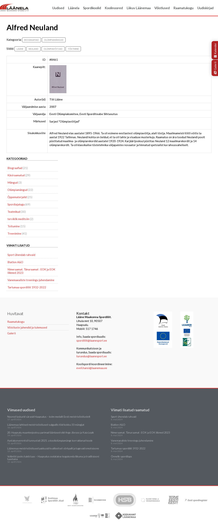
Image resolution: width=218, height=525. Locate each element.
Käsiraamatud (16, 175)
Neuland (33, 49)
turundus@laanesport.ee (91, 356)
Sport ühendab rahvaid (21, 254)
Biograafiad (31, 40)
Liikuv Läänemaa (139, 8)
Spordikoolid (92, 8)
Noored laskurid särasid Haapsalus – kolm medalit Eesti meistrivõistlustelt (48, 416)
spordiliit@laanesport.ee (91, 340)
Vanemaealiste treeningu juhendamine (30, 280)
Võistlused (162, 8)
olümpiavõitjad (53, 49)
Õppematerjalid (17, 197)
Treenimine (14, 233)
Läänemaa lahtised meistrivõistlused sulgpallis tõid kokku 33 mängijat (45, 424)
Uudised (58, 8)
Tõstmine (73, 49)
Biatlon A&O (15, 262)
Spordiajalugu (16, 204)
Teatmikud (13, 211)
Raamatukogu (183, 8)
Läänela (73, 8)
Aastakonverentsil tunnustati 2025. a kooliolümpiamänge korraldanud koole (50, 440)
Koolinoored (114, 8)
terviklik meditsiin (18, 219)
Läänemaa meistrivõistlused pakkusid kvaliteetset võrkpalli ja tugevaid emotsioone (53, 448)
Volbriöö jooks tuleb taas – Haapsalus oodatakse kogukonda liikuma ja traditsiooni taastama (53, 458)
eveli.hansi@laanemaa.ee (91, 368)
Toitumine (13, 226)
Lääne (20, 49)
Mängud (12, 182)
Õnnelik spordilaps (121, 456)
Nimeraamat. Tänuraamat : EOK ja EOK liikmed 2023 (31, 271)
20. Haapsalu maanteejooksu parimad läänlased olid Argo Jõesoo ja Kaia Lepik (50, 432)
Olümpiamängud (53, 40)
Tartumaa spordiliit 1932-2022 (26, 287)
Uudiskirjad (205, 8)
